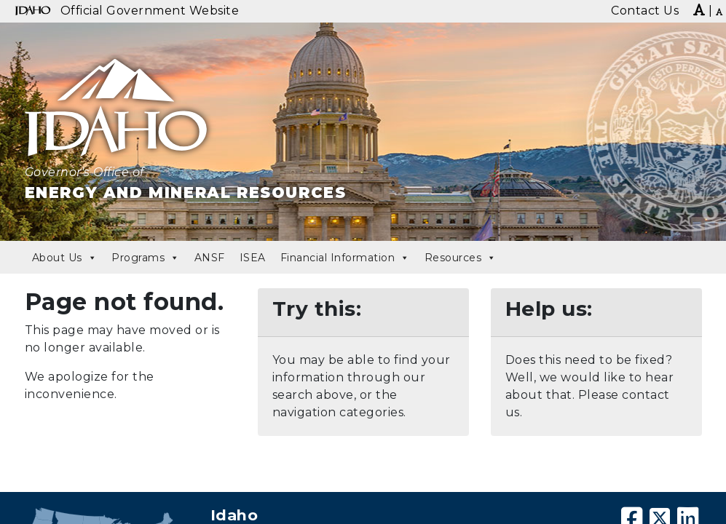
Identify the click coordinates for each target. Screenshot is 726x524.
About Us (65, 257)
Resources (461, 257)
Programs (145, 257)
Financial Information (345, 257)
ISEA (253, 257)
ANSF (209, 257)
